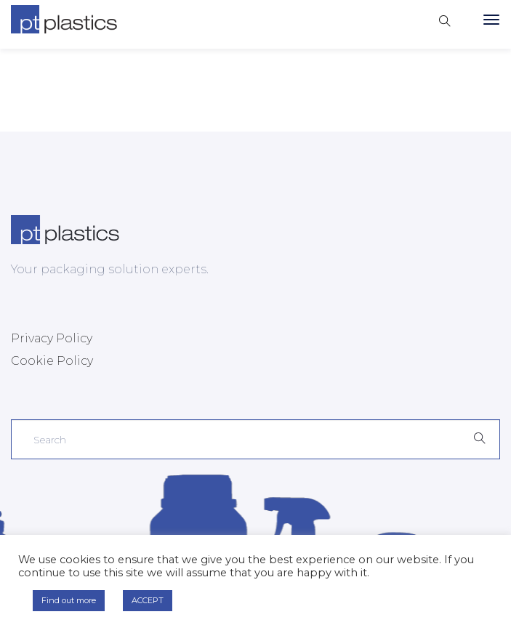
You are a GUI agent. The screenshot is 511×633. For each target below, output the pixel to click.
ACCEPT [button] (148, 600)
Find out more (68, 600)
